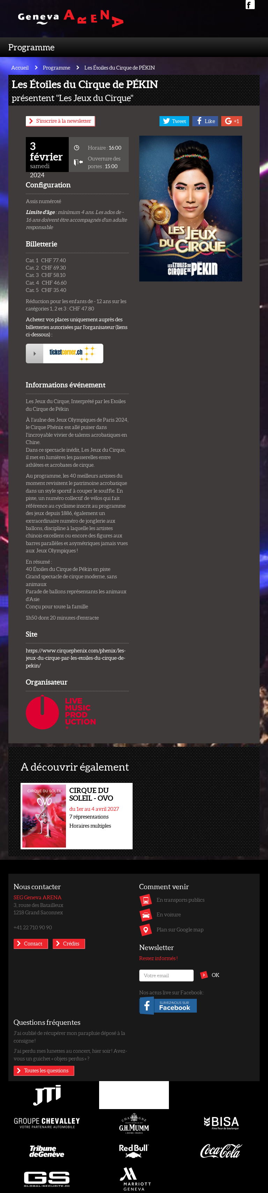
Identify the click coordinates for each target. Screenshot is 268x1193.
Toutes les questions (46, 1070)
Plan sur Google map (180, 929)
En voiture (169, 914)
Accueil (20, 67)
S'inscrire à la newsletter (63, 120)
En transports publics (180, 899)
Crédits (71, 943)
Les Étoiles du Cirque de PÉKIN (119, 67)
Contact (33, 943)
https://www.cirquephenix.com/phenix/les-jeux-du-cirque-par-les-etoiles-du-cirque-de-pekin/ (76, 658)
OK (215, 975)
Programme (31, 47)
